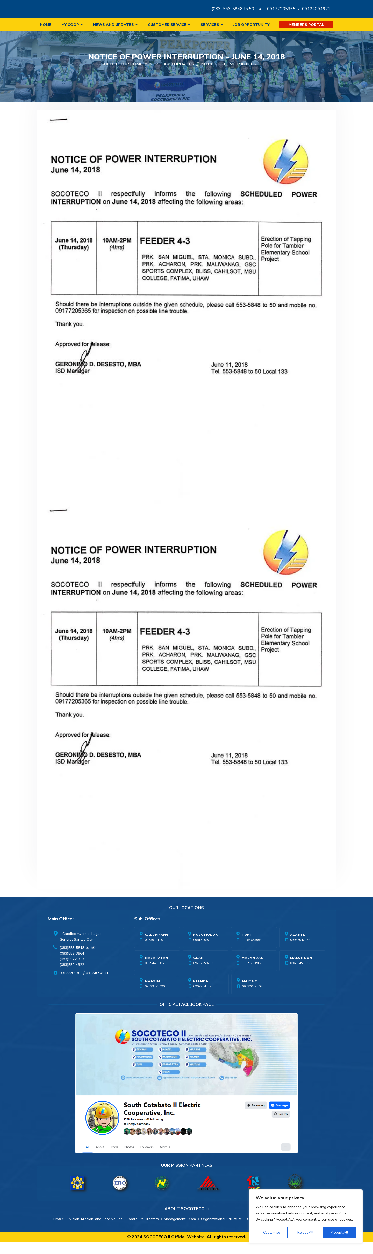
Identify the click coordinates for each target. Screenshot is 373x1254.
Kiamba (200, 993)
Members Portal (306, 24)
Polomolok (205, 947)
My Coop (70, 24)
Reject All (305, 1232)
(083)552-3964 (72, 965)
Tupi (246, 947)
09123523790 (155, 998)
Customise (271, 1232)
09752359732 (203, 975)
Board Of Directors (143, 1230)
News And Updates (171, 76)
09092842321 (203, 998)
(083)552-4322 (72, 976)
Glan (198, 970)
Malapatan (157, 970)
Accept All (339, 1232)
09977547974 (300, 952)
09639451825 (300, 975)
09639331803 (155, 952)
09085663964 (252, 952)
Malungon (301, 970)
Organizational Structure (221, 1230)
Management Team (180, 1230)
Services (209, 24)
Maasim (152, 993)
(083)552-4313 (72, 971)
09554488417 (155, 975)
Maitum (250, 993)
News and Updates (113, 24)
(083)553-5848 (72, 959)
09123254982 (252, 975)
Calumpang (157, 947)
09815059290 (203, 952)
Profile (58, 1230)
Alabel (297, 947)
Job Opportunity (251, 24)
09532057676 (252, 998)
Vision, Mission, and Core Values (96, 1230)
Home (45, 24)
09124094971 (316, 9)
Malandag (253, 970)
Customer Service (167, 24)
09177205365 (281, 9)
